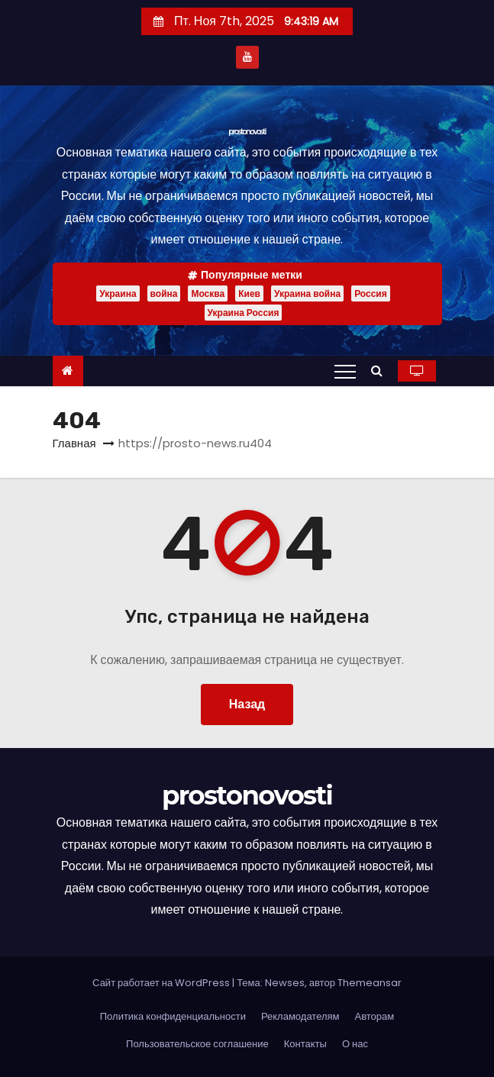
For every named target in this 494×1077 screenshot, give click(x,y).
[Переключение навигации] (345, 371)
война (164, 293)
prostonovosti (247, 132)
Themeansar (369, 982)
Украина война (307, 293)
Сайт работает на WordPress (162, 982)
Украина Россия (243, 312)
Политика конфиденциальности (173, 1016)
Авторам (375, 1016)
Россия (370, 293)
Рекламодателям (300, 1016)
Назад (247, 704)
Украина (117, 293)
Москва (207, 293)
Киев (249, 293)
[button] (380, 370)
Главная (74, 443)
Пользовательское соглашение (197, 1044)
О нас (355, 1044)
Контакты (305, 1044)
